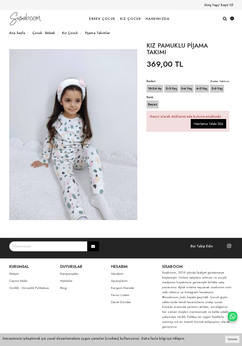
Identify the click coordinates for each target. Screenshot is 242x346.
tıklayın (178, 338)
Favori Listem (120, 295)
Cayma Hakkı (18, 281)
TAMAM (232, 339)
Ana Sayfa (17, 33)
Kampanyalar (69, 273)
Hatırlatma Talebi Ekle (208, 123)
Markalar (66, 281)
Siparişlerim (119, 281)
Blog (63, 288)
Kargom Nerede (122, 288)
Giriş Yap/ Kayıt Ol (218, 5)
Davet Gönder (121, 302)
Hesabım (117, 273)
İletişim (14, 273)
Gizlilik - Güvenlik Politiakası (29, 288)
